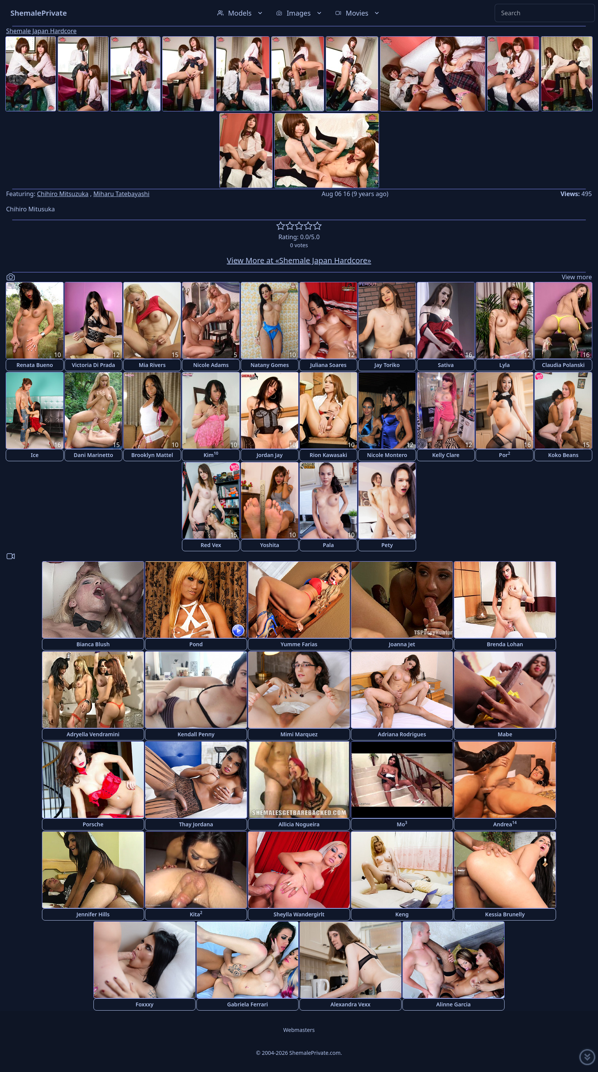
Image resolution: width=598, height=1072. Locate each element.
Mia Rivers (152, 365)
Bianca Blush (92, 644)
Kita (196, 914)
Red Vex (211, 545)
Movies (358, 13)
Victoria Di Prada (93, 365)
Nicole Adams (210, 365)
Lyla (504, 365)
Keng (402, 914)
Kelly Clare (446, 455)
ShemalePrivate (39, 13)
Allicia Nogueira (299, 824)
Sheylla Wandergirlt (299, 914)
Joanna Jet (402, 644)
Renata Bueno (34, 365)
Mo (402, 824)
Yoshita (269, 545)
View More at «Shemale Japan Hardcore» (299, 260)
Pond (196, 644)
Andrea (504, 824)
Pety (387, 545)
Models (240, 13)
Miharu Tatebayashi (121, 194)
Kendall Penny (195, 734)
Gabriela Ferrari (247, 1004)
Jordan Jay (270, 455)
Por (504, 455)
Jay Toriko (387, 365)
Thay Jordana (196, 824)
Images (299, 13)
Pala (328, 545)
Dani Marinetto (93, 455)
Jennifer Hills (93, 914)
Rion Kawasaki (328, 455)
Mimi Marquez (299, 734)
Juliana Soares (328, 365)
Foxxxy (144, 1004)
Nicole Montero (387, 455)
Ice (35, 455)
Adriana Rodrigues (402, 734)
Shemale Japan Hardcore (41, 31)
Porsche (93, 824)
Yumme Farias (299, 644)
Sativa (445, 365)
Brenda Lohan (505, 644)
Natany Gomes (270, 365)
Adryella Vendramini (93, 734)
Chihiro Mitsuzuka (62, 194)
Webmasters (299, 1029)
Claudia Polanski (563, 365)
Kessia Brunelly (505, 914)
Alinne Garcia (453, 1004)
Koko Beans (563, 455)
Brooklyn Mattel (152, 455)
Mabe (505, 734)
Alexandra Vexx (351, 1004)
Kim (211, 455)
